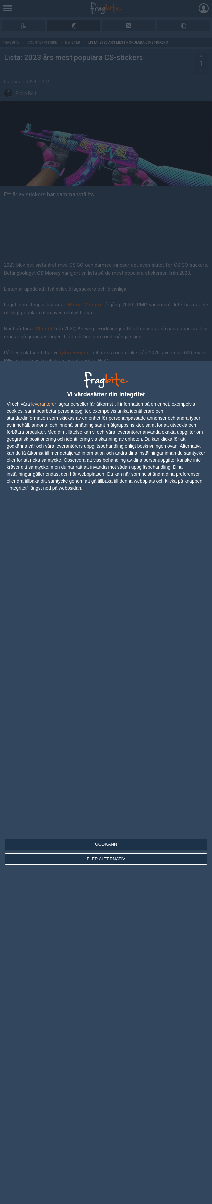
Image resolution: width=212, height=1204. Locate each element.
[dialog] (106, 782)
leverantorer (43, 404)
